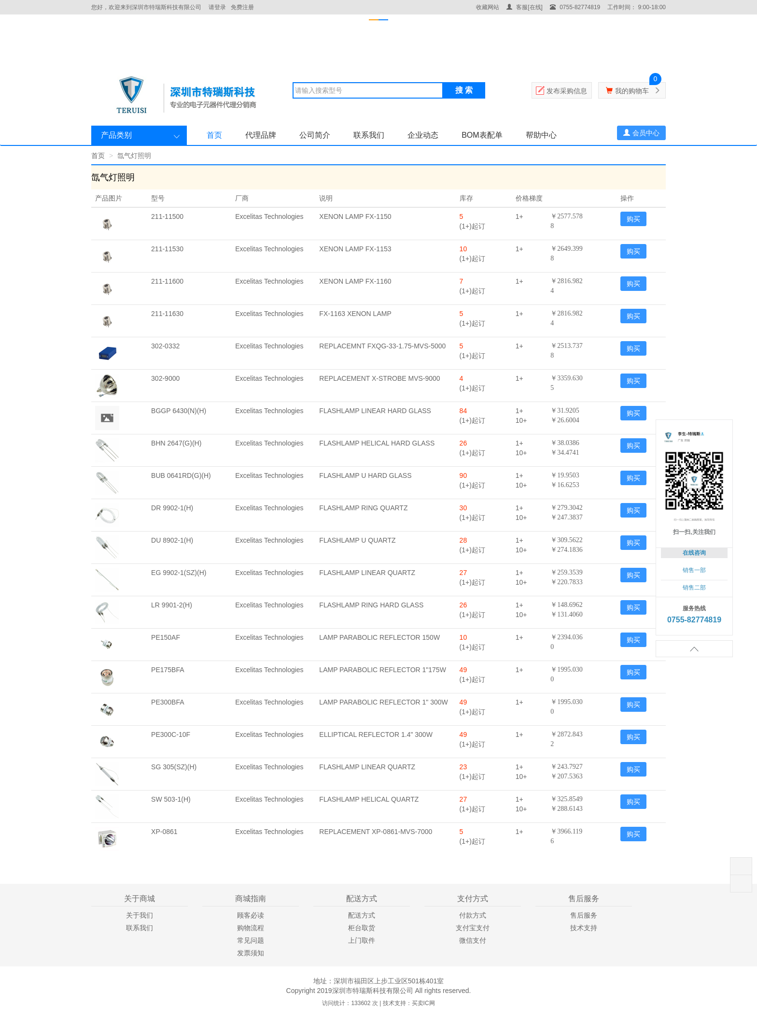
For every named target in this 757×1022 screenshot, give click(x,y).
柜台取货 (361, 928)
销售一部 (694, 570)
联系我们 (368, 135)
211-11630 (167, 313)
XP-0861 (164, 831)
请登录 (217, 7)
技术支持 (583, 928)
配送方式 (361, 915)
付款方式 (472, 915)
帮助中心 (541, 135)
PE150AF (165, 637)
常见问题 (250, 940)
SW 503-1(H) (171, 799)
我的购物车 (632, 91)
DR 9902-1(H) (172, 508)
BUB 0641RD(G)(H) (181, 475)
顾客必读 (250, 915)
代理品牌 (260, 135)
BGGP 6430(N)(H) (178, 411)
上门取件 (361, 940)
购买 (633, 219)
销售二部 (694, 587)
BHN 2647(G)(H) (176, 443)
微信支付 (472, 940)
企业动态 (422, 135)
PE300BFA (167, 702)
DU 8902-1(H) (172, 540)
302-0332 (165, 346)
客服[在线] (524, 7)
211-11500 (167, 216)
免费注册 (242, 7)
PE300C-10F (170, 734)
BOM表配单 (482, 135)
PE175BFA (167, 670)
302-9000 (165, 378)
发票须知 (250, 953)
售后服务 (583, 915)
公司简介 (314, 135)
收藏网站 (487, 7)
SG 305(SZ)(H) (173, 767)
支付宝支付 (473, 928)
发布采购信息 (567, 91)
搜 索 (464, 90)
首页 (214, 135)
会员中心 (641, 133)
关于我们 (139, 915)
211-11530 (167, 249)
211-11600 (167, 281)
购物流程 (250, 928)
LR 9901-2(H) (171, 605)
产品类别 (116, 135)
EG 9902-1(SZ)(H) (178, 572)
